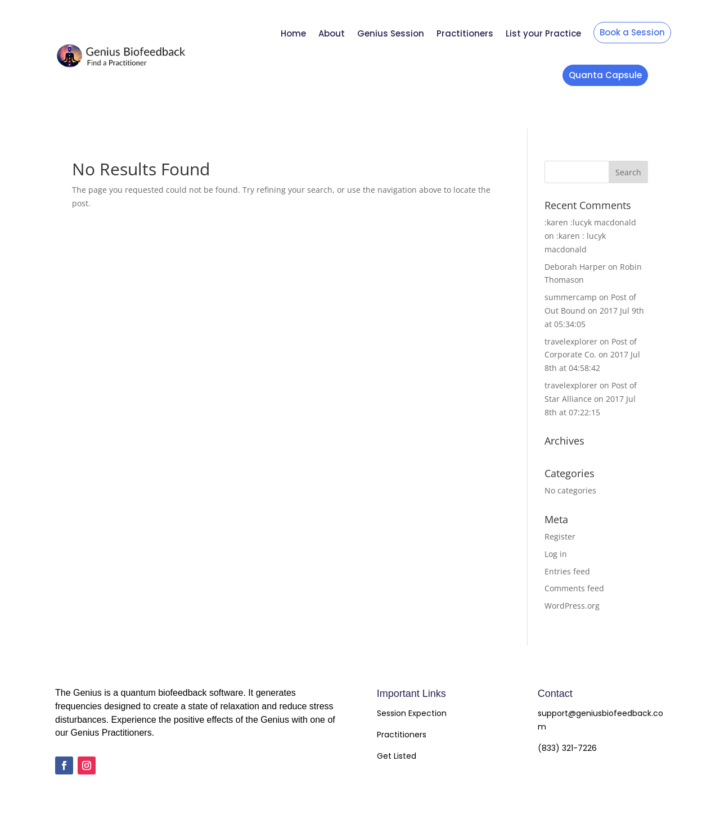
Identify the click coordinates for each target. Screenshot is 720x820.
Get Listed (396, 756)
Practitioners (464, 33)
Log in (555, 554)
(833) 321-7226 (567, 748)
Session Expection (412, 713)
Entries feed (567, 571)
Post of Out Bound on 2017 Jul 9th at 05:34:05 (594, 310)
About (331, 33)
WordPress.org (572, 605)
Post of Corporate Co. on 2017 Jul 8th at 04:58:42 (592, 355)
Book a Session (632, 32)
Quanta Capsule (605, 75)
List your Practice (543, 33)
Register (559, 536)
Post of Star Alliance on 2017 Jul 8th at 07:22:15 (590, 399)
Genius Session (390, 33)
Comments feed (574, 588)
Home (293, 33)
